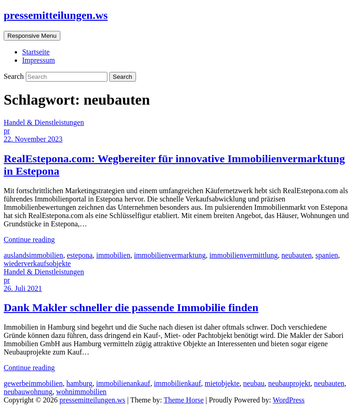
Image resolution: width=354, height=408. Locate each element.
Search (15, 76)
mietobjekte (222, 383)
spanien (326, 255)
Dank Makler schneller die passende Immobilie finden (131, 307)
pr (7, 131)
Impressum (38, 60)
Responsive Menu (32, 35)
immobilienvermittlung (243, 255)
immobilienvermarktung (170, 255)
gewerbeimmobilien (33, 383)
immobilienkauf (177, 383)
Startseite (36, 52)
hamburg (79, 383)
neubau (254, 383)
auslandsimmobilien (33, 255)
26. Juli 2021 (23, 288)
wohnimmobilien (81, 392)
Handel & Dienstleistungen (44, 122)
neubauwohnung (28, 392)
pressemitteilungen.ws (56, 15)
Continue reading (29, 239)
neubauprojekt (289, 383)
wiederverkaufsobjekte (37, 263)
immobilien (113, 255)
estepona (80, 255)
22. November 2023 (33, 139)
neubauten (297, 255)
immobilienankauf (123, 383)
